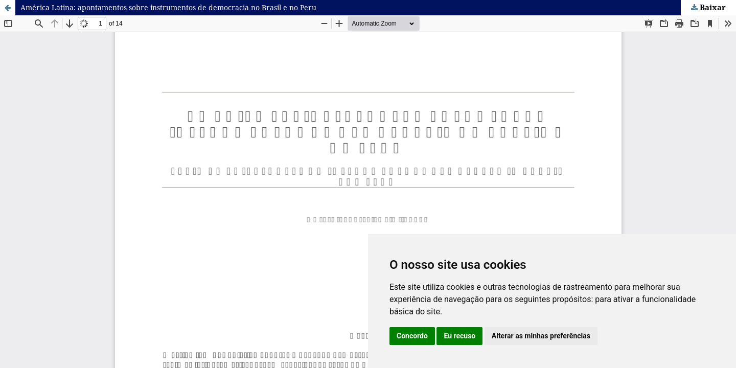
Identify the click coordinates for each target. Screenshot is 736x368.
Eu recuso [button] (459, 336)
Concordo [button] (412, 336)
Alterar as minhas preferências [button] (541, 336)
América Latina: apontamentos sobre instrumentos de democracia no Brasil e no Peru (168, 7)
